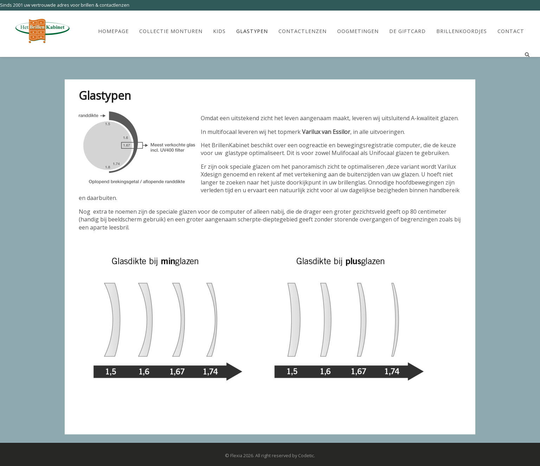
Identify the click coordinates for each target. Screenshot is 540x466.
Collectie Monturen (170, 31)
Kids (219, 31)
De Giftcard (407, 31)
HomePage (113, 31)
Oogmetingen (358, 31)
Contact (510, 31)
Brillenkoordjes (461, 31)
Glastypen (252, 31)
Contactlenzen (302, 31)
